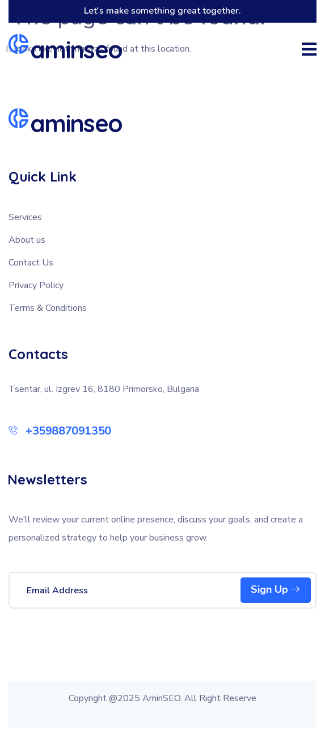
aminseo (76, 50)
